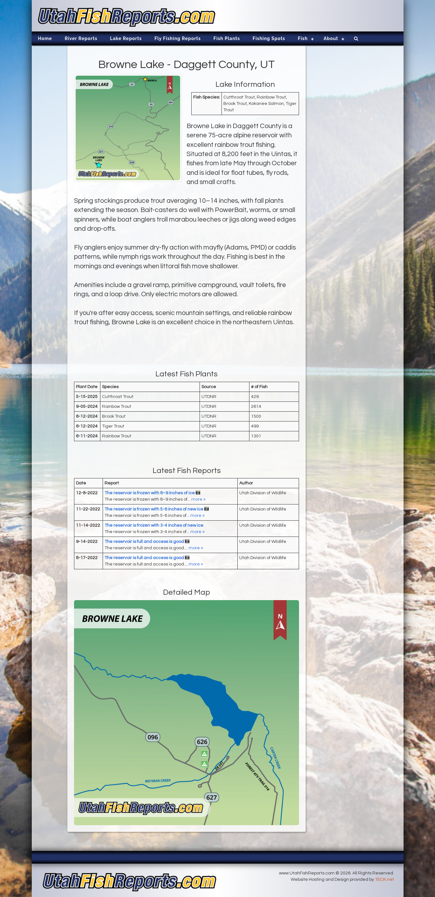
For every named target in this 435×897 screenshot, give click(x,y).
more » (198, 499)
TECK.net (384, 879)
